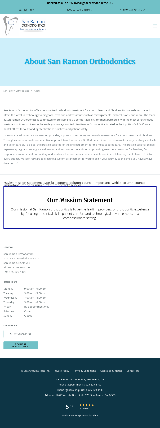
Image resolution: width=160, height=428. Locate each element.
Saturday (28, 311)
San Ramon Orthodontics (16, 90)
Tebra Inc (44, 370)
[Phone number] (20, 334)
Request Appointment (20, 345)
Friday (28, 306)
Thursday (28, 302)
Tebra (95, 415)
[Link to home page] (23, 26)
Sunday (28, 315)
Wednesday (28, 297)
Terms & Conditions (84, 370)
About (37, 90)
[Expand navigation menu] (155, 26)
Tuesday (28, 293)
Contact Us (133, 370)
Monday (28, 288)
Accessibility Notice (111, 370)
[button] (80, 10)
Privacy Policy (61, 370)
